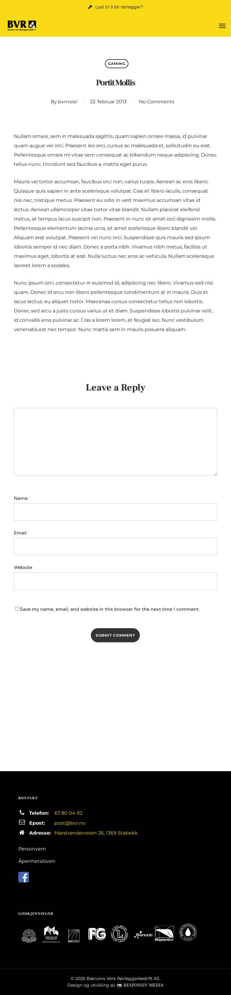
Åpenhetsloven (36, 861)
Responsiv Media (144, 985)
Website (23, 567)
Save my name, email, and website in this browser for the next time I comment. (110, 609)
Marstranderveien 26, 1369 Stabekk (96, 833)
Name (22, 498)
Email (22, 533)
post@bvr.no (69, 823)
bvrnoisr (68, 102)
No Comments (156, 102)
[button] (222, 26)
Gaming (116, 63)
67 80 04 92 (68, 813)
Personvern (32, 849)
